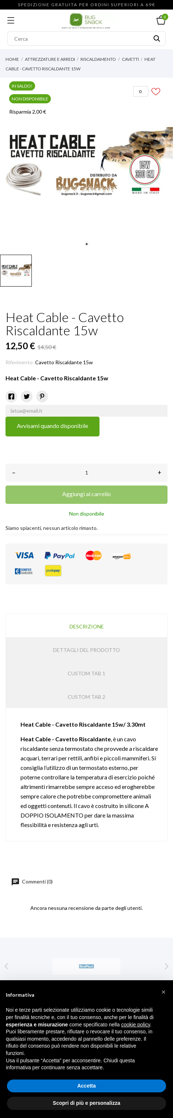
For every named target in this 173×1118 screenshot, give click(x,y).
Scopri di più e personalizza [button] (86, 1103)
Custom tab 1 (86, 673)
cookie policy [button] (135, 1024)
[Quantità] (86, 473)
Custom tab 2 (86, 697)
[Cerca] (86, 38)
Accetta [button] (86, 1086)
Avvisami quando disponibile (52, 425)
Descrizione (86, 626)
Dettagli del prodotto (86, 650)
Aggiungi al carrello (86, 493)
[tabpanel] (86, 164)
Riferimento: (19, 362)
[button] (163, 992)
